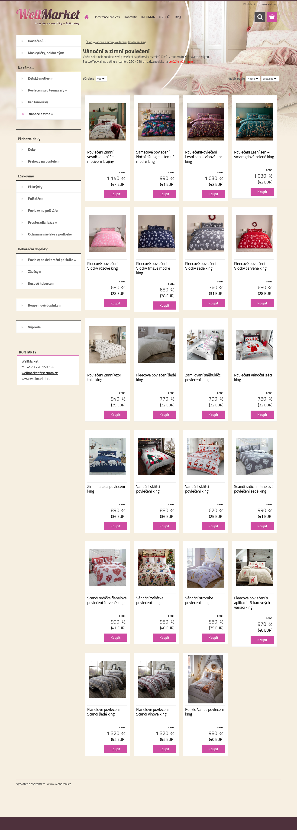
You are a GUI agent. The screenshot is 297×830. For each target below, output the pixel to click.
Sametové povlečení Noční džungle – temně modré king (155, 157)
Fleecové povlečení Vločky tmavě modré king (153, 268)
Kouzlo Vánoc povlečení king (204, 711)
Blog (178, 16)
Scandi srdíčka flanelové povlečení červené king (107, 600)
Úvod (89, 42)
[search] (260, 17)
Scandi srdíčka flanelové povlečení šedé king (254, 488)
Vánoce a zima (104, 42)
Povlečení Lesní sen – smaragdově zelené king (254, 154)
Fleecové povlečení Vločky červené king (250, 266)
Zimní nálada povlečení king (106, 488)
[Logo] (48, 17)
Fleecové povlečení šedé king (156, 377)
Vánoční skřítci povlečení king (148, 488)
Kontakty (130, 16)
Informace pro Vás (107, 16)
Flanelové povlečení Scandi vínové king (152, 711)
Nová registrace (268, 4)
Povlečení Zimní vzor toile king (104, 377)
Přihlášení (249, 4)
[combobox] (253, 79)
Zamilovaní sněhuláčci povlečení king (203, 377)
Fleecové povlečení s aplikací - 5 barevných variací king (252, 603)
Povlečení (120, 42)
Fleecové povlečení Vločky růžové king (102, 266)
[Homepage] (86, 17)
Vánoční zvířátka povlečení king (149, 600)
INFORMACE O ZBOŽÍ (155, 16)
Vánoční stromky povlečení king (199, 600)
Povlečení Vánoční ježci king (253, 377)
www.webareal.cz (59, 783)
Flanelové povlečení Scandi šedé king (103, 711)
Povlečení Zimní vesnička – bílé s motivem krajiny (100, 157)
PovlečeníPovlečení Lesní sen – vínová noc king (204, 157)
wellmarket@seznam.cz (40, 373)
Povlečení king (137, 42)
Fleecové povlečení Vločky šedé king (200, 266)
